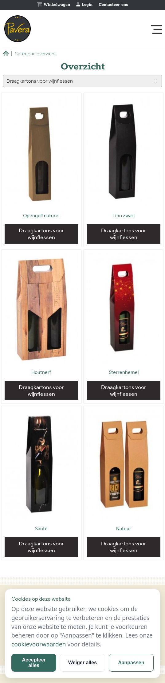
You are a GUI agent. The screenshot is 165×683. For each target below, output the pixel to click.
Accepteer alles (33, 662)
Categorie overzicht (33, 54)
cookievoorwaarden (38, 644)
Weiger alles (82, 662)
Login (84, 4)
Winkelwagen (53, 4)
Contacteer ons (113, 4)
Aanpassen (131, 662)
